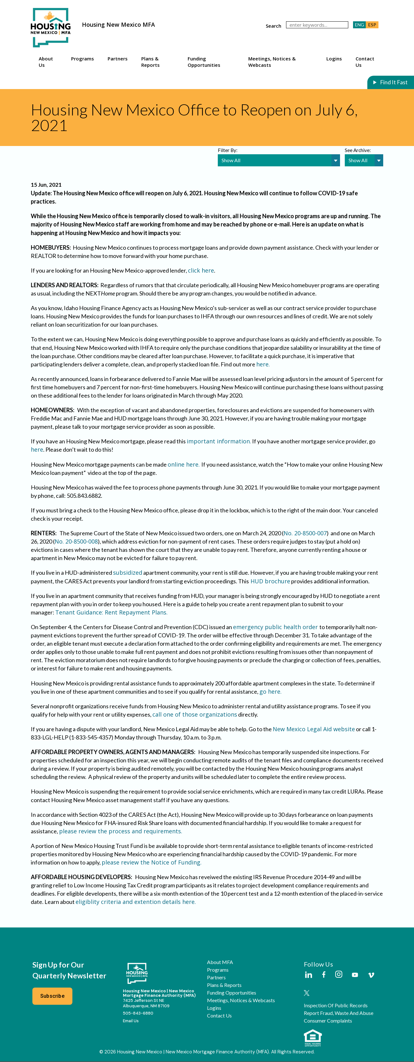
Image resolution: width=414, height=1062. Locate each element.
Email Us (131, 1021)
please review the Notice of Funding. (152, 862)
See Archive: (358, 150)
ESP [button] (372, 24)
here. (263, 364)
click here (201, 270)
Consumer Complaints (328, 1021)
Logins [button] (334, 58)
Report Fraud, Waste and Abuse (338, 1013)
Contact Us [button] (365, 61)
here (37, 450)
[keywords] (317, 24)
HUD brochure (269, 581)
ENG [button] (359, 24)
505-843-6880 (138, 1014)
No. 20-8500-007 (305, 533)
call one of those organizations (194, 714)
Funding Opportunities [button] (204, 61)
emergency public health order (276, 627)
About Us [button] (46, 61)
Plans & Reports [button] (150, 61)
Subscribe (52, 996)
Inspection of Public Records (336, 1006)
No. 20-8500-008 (76, 541)
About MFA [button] (220, 962)
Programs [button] (82, 58)
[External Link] (308, 975)
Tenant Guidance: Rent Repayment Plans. (112, 612)
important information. (219, 441)
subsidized (127, 573)
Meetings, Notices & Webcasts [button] (272, 61)
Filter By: (227, 150)
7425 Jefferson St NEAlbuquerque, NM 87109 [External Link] (146, 1003)
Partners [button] (118, 58)
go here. (270, 691)
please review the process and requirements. (120, 831)
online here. (184, 464)
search (273, 26)
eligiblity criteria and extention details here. (136, 902)
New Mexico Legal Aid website (314, 729)
